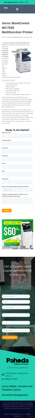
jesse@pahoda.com (17, 37)
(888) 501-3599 (23, 2)
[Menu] (17, 9)
